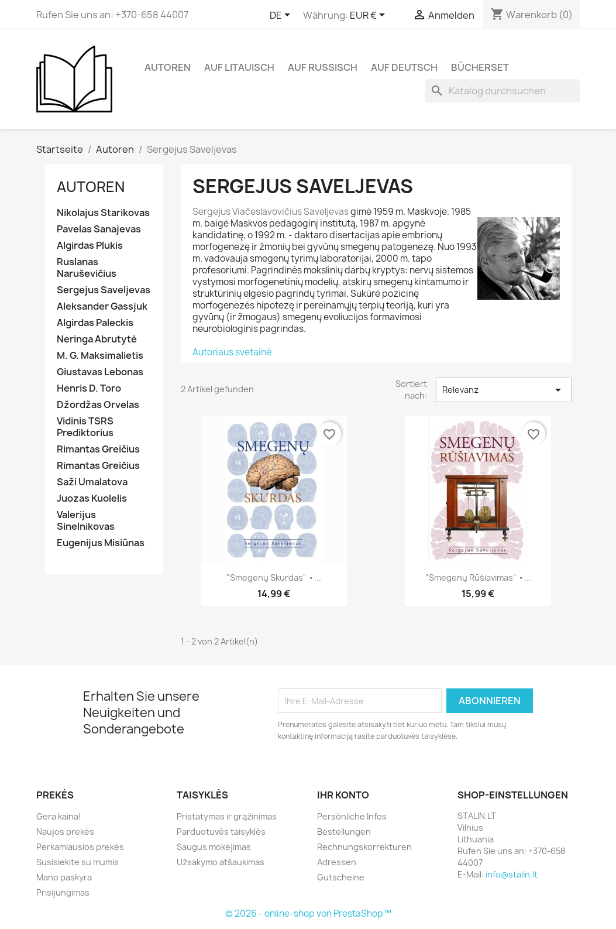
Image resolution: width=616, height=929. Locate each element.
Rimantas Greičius (98, 449)
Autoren (167, 67)
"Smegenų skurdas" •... (273, 577)
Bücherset (480, 67)
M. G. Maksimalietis (100, 355)
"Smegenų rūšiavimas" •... (478, 577)
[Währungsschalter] (369, 16)
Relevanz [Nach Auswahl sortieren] (503, 390)
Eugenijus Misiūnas (100, 543)
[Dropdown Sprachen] (282, 16)
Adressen (336, 862)
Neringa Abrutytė (97, 339)
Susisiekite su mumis (77, 862)
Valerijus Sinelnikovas (86, 521)
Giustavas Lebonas (100, 372)
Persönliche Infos (352, 816)
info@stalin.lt (512, 874)
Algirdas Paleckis (95, 323)
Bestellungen (344, 831)
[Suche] (502, 90)
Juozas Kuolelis (92, 498)
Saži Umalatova (92, 482)
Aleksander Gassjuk (102, 306)
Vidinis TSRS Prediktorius (85, 427)
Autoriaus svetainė (231, 352)
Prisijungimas (63, 892)
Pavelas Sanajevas (99, 229)
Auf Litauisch (239, 67)
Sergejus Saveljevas (103, 290)
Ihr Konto (343, 795)
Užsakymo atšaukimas (220, 862)
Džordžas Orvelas (98, 405)
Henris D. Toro (89, 388)
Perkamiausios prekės (80, 846)
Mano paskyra (64, 877)
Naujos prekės (65, 831)
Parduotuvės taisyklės (221, 831)
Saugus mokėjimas (214, 846)
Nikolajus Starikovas (103, 213)
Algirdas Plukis (90, 245)
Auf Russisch (322, 67)
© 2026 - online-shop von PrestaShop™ (308, 913)
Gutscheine (340, 877)
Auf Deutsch (404, 67)
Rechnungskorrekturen (364, 846)
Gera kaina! (58, 816)
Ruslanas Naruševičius (86, 268)
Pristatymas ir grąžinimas (227, 816)
